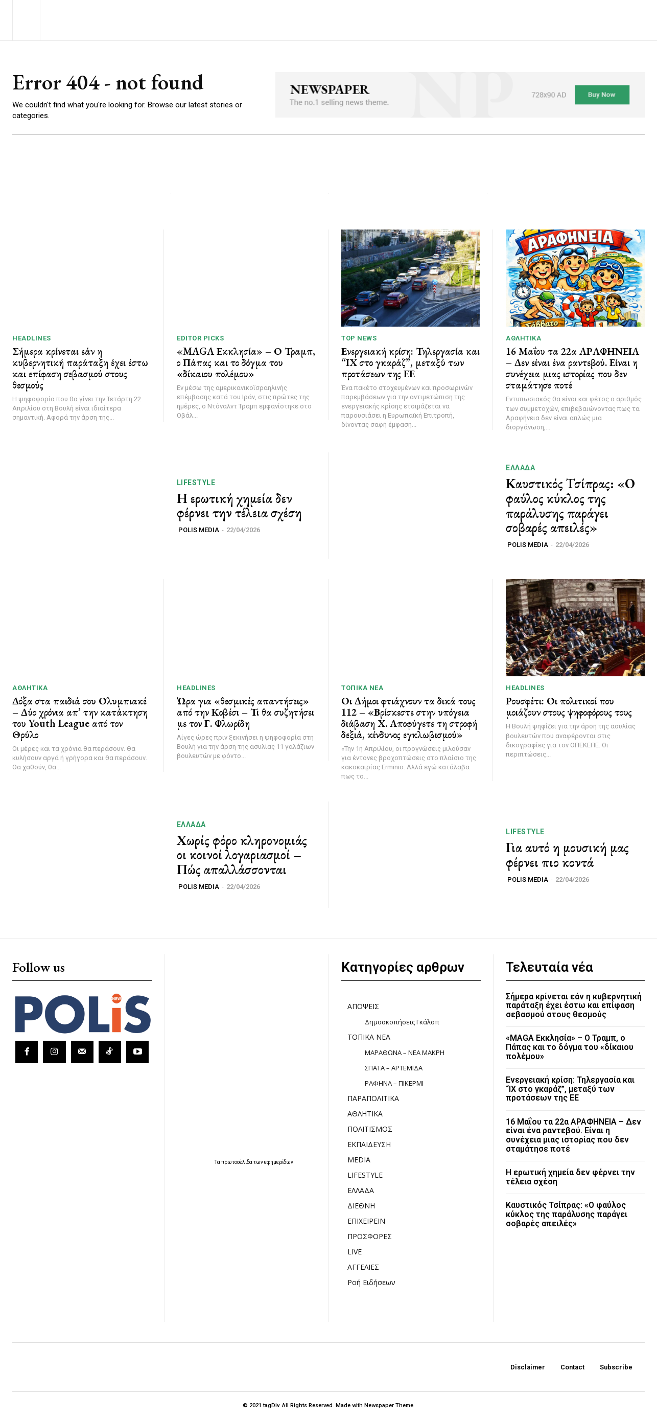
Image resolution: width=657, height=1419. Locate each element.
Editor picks (200, 338)
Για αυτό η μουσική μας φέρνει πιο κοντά (567, 855)
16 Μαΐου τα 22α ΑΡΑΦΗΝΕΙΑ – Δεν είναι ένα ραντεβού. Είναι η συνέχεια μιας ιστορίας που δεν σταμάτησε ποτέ (572, 368)
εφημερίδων (278, 1162)
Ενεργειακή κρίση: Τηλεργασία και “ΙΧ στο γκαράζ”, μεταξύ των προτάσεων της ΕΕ (410, 362)
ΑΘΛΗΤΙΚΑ (523, 338)
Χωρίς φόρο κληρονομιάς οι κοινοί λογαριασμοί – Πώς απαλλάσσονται (242, 855)
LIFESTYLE (196, 482)
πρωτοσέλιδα (237, 1162)
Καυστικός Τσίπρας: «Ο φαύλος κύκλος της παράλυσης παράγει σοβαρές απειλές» (570, 505)
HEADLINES (31, 338)
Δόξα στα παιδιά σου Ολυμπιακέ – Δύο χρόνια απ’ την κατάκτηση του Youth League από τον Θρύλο (80, 717)
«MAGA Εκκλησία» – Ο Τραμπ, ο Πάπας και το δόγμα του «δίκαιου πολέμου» (246, 362)
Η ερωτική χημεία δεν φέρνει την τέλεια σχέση (239, 506)
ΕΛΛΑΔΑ (520, 467)
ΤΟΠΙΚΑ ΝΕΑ (362, 687)
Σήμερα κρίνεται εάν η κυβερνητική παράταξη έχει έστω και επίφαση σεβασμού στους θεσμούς (80, 368)
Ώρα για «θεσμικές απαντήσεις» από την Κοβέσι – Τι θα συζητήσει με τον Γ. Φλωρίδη (245, 712)
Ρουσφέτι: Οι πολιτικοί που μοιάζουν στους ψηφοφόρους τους (569, 706)
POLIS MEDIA (198, 530)
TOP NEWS (359, 338)
